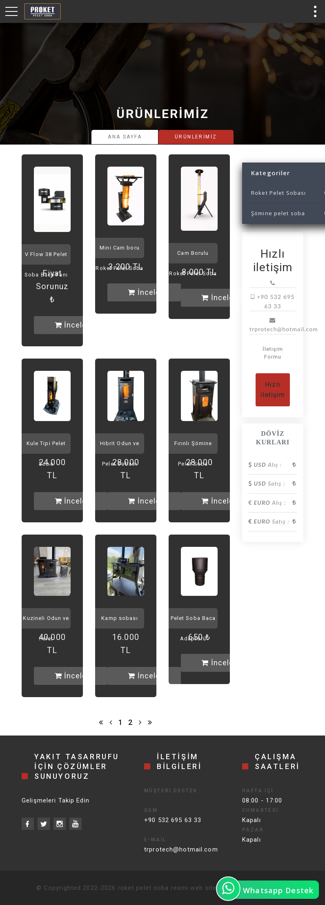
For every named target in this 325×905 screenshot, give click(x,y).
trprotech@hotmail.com (181, 849)
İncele (71, 325)
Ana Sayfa (125, 137)
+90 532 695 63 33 (172, 820)
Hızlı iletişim (272, 390)
